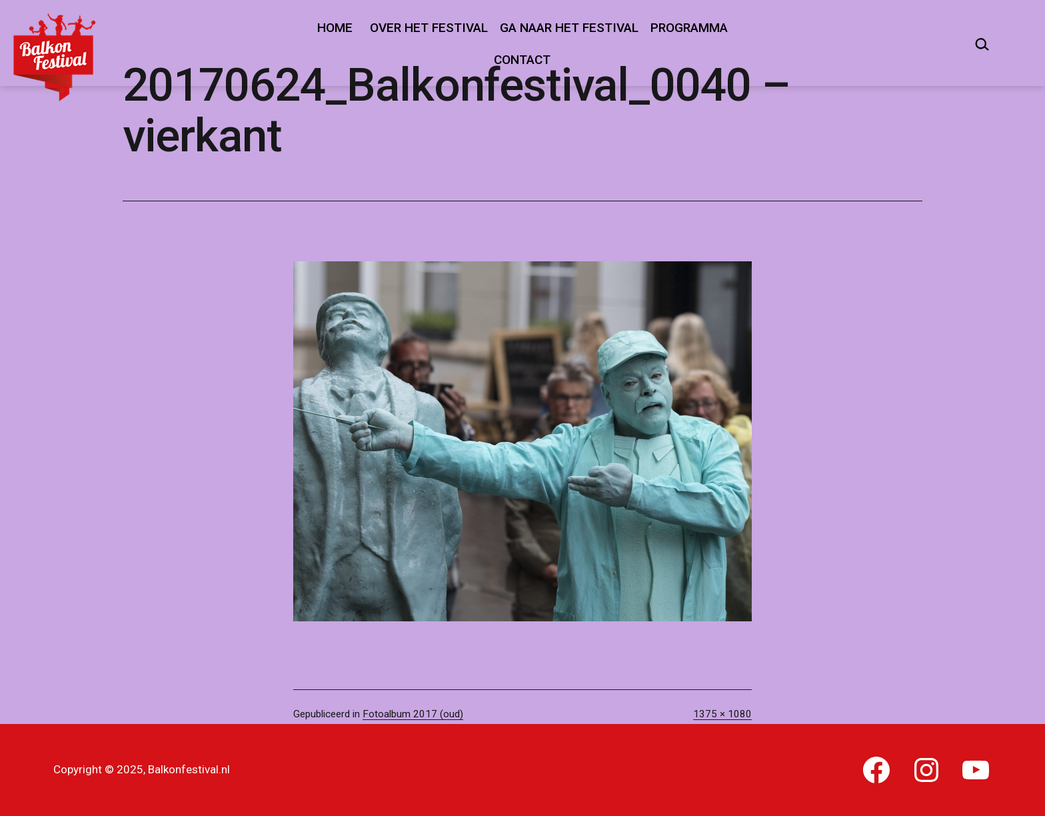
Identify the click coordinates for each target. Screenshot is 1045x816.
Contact (522, 59)
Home (335, 27)
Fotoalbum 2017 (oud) (413, 714)
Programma (689, 27)
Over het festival (429, 27)
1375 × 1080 (722, 714)
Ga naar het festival (569, 27)
